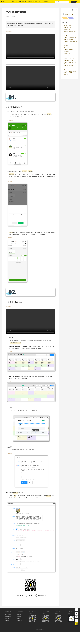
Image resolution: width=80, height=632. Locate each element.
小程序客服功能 (67, 29)
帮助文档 (35, 1)
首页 (13, 1)
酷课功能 (65, 18)
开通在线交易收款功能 (68, 49)
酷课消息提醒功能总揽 (68, 60)
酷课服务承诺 (19, 620)
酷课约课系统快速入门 (68, 65)
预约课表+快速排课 (68, 25)
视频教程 (71, 18)
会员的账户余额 (67, 53)
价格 (20, 1)
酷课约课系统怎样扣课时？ (69, 58)
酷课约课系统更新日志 (68, 39)
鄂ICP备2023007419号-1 (30, 627)
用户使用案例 (8, 615)
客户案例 (30, 1)
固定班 (65, 35)
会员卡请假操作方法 (68, 74)
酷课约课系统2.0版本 (68, 27)
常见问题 (40, 1)
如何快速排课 (66, 55)
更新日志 (7, 617)
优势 (16, 1)
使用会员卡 (66, 51)
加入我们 (19, 613)
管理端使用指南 (69, 14)
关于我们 (46, 1)
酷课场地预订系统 (40, 628)
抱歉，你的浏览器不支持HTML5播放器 (30, 46)
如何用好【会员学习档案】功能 (70, 37)
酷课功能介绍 (8, 613)
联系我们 (19, 615)
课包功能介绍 (66, 47)
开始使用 (74, 1)
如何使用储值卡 (67, 45)
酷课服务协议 (19, 617)
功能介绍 (24, 1)
